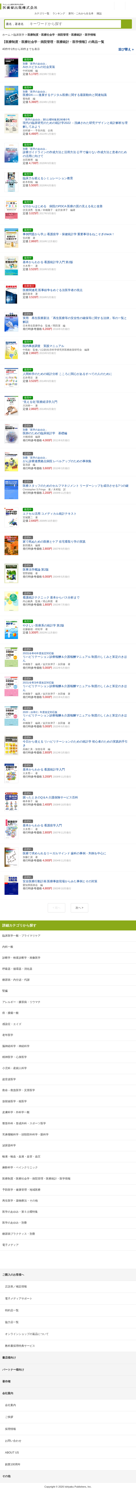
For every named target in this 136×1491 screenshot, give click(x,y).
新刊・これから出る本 (80, 13)
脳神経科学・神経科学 (16, 1046)
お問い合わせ (13, 1440)
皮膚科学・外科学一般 (16, 1112)
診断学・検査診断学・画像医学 (21, 957)
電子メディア (10, 1245)
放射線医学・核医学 (14, 1101)
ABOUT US (12, 1452)
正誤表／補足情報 (16, 1286)
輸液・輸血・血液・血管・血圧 (21, 1156)
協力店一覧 (12, 1322)
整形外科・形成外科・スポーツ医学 (24, 1123)
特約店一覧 (12, 1310)
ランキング (59, 13)
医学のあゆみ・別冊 (14, 1222)
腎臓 (5, 990)
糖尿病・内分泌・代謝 (16, 979)
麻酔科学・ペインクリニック (20, 1167)
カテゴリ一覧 (41, 13)
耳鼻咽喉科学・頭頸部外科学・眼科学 (25, 1134)
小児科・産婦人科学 (14, 1068)
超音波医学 (9, 1079)
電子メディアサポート (18, 1298)
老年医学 (7, 1035)
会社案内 (10, 1405)
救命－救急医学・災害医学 (18, 1090)
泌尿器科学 (9, 1145)
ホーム (6, 34)
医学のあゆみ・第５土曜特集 (20, 1211)
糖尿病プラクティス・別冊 (18, 1233)
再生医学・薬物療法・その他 (20, 1200)
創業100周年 (12, 1464)
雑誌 (99, 13)
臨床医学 (18, 34)
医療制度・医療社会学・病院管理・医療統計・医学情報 (36, 1178)
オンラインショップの (27, 1334)
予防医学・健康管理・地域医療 (21, 1189)
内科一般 (7, 946)
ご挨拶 (9, 1417)
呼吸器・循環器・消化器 (17, 968)
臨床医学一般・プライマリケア (21, 935)
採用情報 (10, 1429)
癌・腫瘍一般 (10, 1013)
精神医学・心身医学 (14, 1057)
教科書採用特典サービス (20, 1345)
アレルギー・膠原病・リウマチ (21, 1002)
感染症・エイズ (11, 1024)
